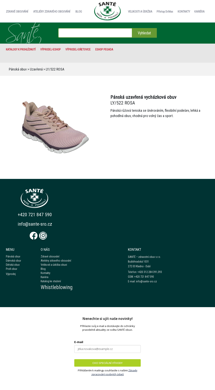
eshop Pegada (104, 49)
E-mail (78, 342)
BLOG (78, 11)
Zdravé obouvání (50, 256)
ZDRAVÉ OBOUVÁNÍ (17, 11)
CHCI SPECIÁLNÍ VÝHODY (107, 363)
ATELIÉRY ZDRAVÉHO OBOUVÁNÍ (51, 11)
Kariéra (44, 277)
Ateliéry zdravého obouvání (56, 260)
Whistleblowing (57, 287)
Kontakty (45, 273)
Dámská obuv (13, 260)
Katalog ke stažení (51, 281)
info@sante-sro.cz (35, 224)
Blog (43, 268)
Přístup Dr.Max (165, 11)
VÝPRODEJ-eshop (50, 49)
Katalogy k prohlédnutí (21, 49)
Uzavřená (36, 69)
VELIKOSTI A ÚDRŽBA (140, 11)
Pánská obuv (18, 69)
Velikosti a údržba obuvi (54, 264)
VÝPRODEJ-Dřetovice (78, 49)
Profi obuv (11, 268)
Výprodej (11, 274)
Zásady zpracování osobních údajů (114, 372)
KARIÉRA (199, 11)
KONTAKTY (184, 11)
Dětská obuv (13, 264)
